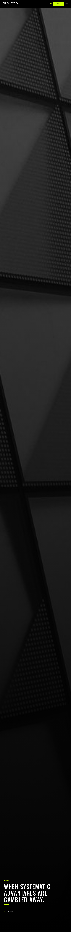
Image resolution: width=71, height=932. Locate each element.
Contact (58, 4)
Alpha (6, 880)
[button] (51, 4)
